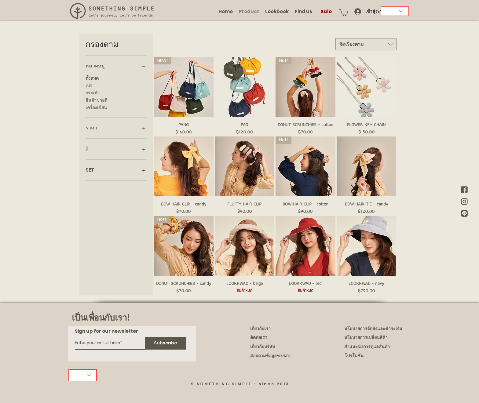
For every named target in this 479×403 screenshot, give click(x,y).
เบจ (89, 85)
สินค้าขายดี (96, 100)
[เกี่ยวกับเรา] (278, 328)
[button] (343, 12)
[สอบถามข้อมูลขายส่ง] (278, 356)
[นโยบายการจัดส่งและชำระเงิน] (373, 328)
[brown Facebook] (464, 189)
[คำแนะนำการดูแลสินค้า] (373, 346)
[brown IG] (464, 201)
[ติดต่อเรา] (278, 337)
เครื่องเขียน (96, 107)
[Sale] (327, 11)
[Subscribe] (165, 343)
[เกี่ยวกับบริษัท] (278, 346)
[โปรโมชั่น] (374, 356)
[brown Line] (464, 213)
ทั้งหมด (92, 78)
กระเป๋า (93, 92)
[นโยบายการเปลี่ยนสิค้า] (373, 337)
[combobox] (366, 44)
